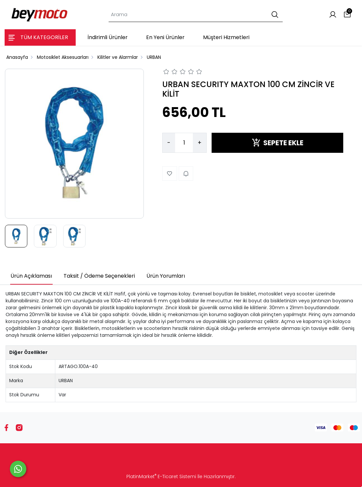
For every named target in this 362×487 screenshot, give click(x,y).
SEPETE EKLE (277, 143)
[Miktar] (184, 143)
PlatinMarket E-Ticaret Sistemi (161, 476)
